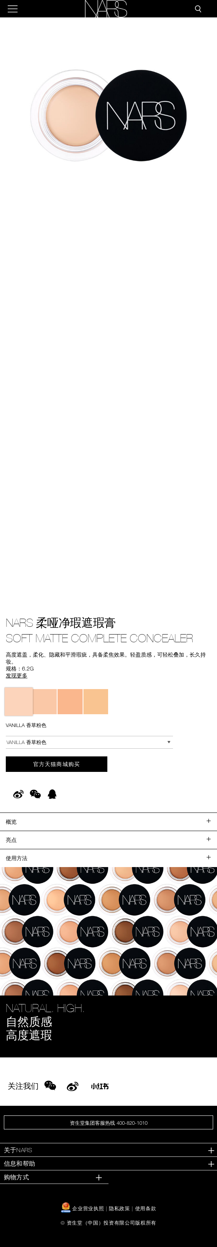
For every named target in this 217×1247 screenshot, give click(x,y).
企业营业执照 (83, 1208)
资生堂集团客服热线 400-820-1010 (108, 1123)
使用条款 (145, 1208)
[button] (108, 115)
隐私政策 (119, 1208)
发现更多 (16, 675)
